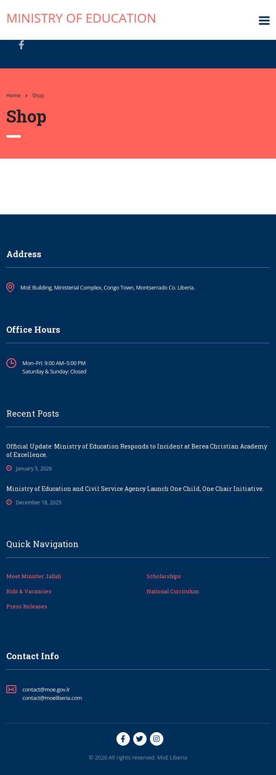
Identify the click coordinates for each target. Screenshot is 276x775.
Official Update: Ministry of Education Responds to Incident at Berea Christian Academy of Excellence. (136, 450)
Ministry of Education (81, 17)
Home (13, 95)
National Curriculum (173, 591)
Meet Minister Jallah (33, 576)
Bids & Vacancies (29, 591)
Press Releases (26, 606)
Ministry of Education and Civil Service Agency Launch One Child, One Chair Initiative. (135, 489)
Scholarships (164, 576)
